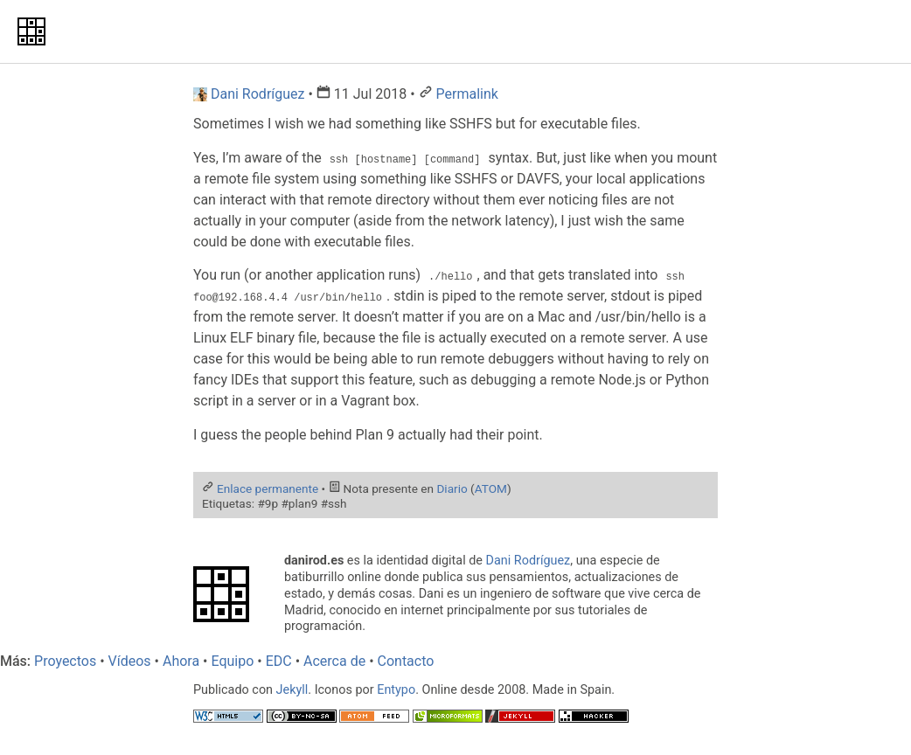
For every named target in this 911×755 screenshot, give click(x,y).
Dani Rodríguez (528, 560)
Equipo (232, 661)
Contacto (406, 661)
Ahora (181, 661)
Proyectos (65, 661)
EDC (279, 661)
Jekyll (292, 689)
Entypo (396, 689)
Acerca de (334, 661)
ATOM (491, 488)
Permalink (467, 94)
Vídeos (129, 661)
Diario (451, 488)
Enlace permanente (267, 488)
